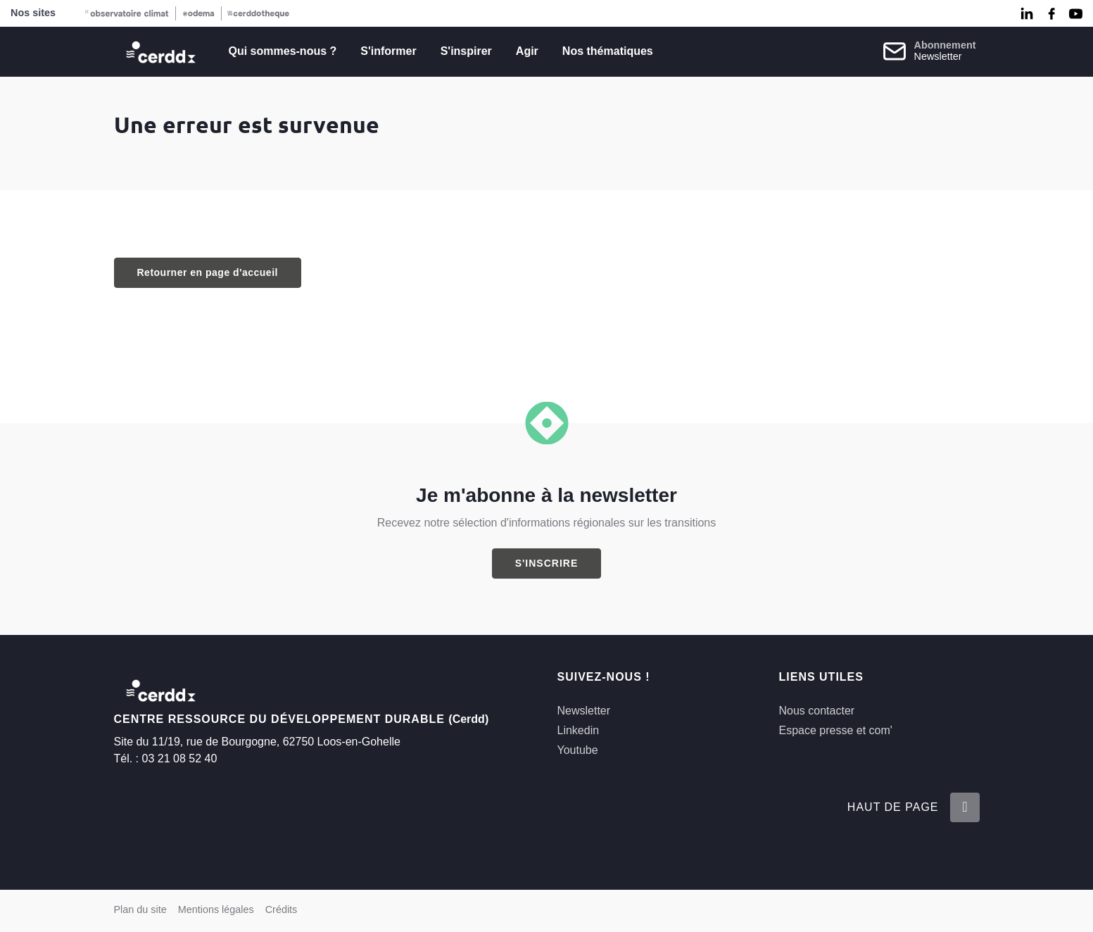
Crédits (281, 909)
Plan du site (140, 909)
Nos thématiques (607, 51)
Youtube (577, 750)
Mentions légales (216, 909)
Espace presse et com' (835, 730)
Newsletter (584, 711)
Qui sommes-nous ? (283, 51)
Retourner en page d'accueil (207, 272)
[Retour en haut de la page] (964, 807)
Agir (527, 51)
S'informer (388, 51)
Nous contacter (817, 711)
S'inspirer (466, 51)
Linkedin (578, 730)
